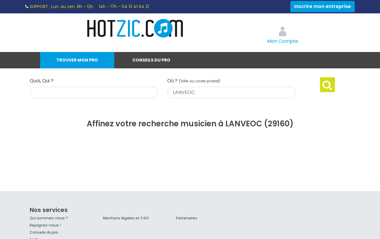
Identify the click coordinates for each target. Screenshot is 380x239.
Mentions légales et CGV (126, 218)
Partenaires (186, 218)
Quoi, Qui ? (41, 80)
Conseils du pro (151, 60)
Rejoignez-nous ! (45, 225)
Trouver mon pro (77, 60)
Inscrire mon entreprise (322, 6)
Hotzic (135, 28)
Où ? (193, 80)
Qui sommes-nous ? (49, 218)
